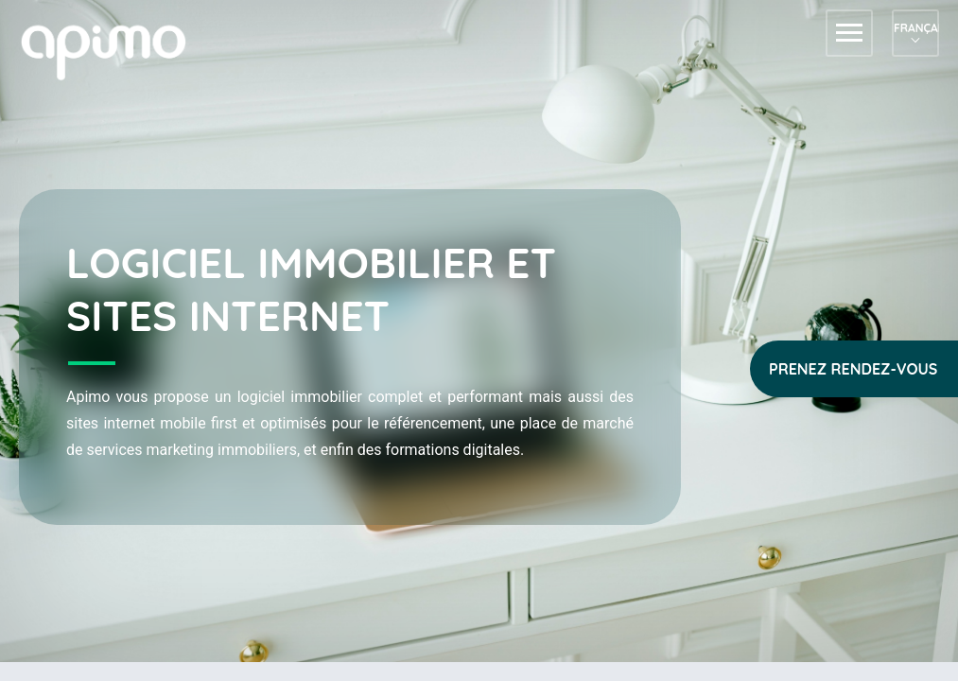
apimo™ (113, 50)
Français (915, 28)
